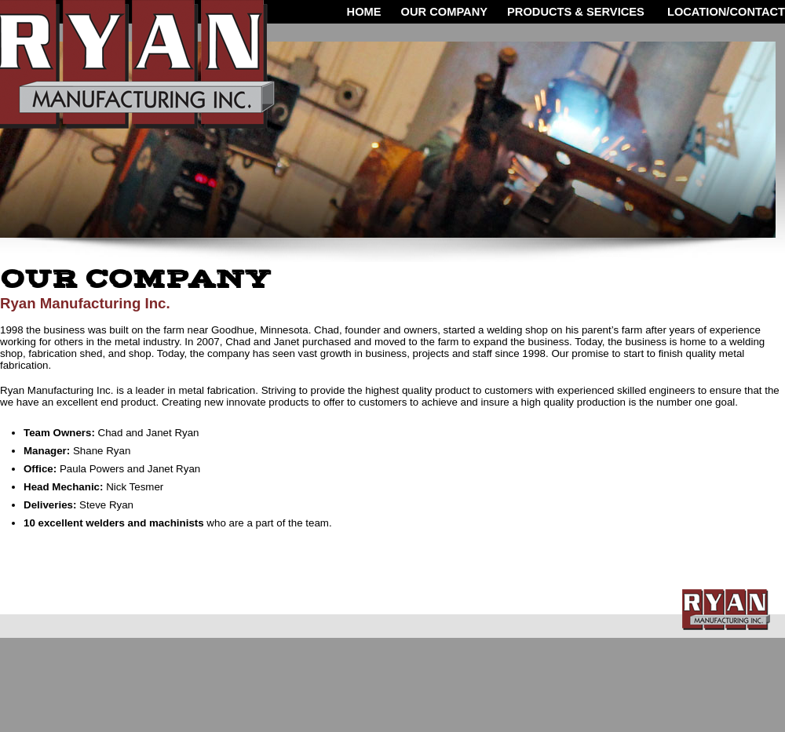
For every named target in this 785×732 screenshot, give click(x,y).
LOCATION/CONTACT (724, 11)
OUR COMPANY (444, 11)
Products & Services (575, 11)
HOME (364, 11)
